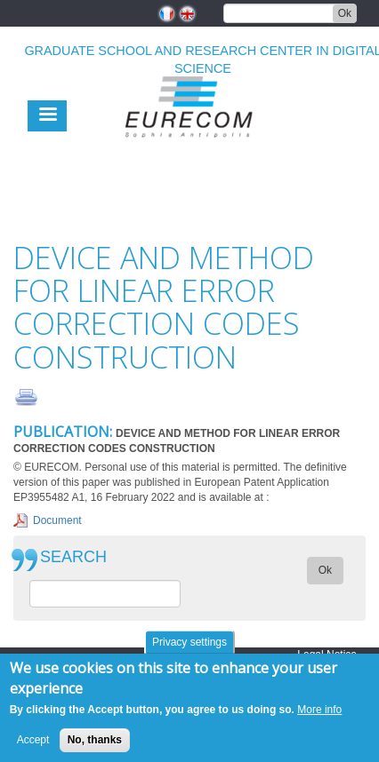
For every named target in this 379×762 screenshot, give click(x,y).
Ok (344, 13)
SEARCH (73, 557)
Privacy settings (189, 649)
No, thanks (95, 748)
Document (57, 520)
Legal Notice (327, 654)
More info (319, 716)
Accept (33, 748)
